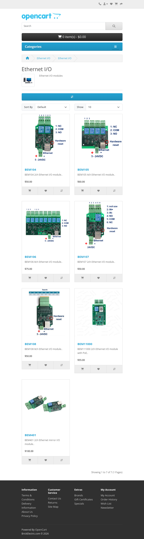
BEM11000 (85, 344)
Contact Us (54, 498)
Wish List (106, 503)
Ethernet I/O (43, 58)
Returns (52, 502)
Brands (78, 495)
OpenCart (41, 529)
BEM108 (30, 344)
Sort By (28, 107)
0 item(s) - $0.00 (72, 37)
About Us (27, 512)
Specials (79, 503)
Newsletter (107, 507)
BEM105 (83, 169)
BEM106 (30, 257)
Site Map (53, 506)
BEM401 (30, 435)
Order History (109, 499)
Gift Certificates (83, 499)
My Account (108, 495)
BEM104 (30, 169)
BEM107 (83, 257)
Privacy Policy (30, 516)
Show (80, 107)
